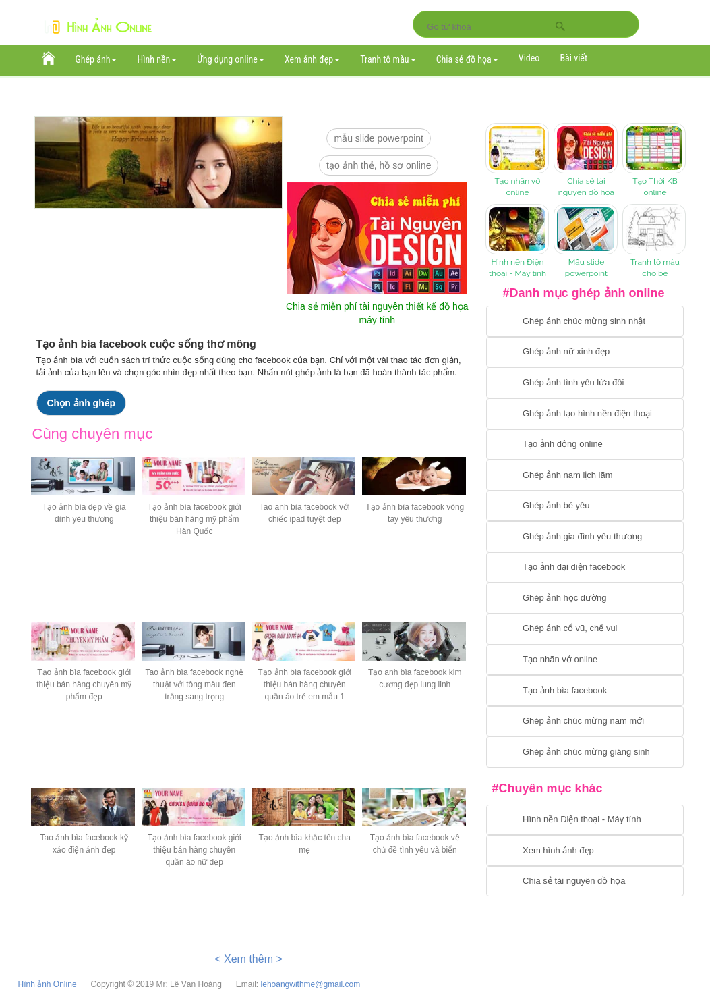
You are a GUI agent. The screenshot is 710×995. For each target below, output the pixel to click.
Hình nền (157, 59)
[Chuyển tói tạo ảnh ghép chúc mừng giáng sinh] (585, 752)
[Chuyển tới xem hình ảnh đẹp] (585, 850)
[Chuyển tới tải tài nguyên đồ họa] (585, 881)
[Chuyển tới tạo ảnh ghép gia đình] (585, 536)
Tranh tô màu (388, 59)
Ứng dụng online (230, 59)
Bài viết (573, 58)
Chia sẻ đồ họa (467, 59)
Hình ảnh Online (47, 984)
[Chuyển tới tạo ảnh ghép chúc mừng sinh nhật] (585, 321)
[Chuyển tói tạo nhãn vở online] (585, 660)
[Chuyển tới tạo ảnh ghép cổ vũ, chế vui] (585, 629)
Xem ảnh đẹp (312, 59)
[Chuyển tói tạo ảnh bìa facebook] (585, 690)
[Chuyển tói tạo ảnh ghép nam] (585, 475)
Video (529, 58)
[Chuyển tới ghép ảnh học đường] (585, 598)
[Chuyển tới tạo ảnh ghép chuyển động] (585, 444)
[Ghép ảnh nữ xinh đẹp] (585, 352)
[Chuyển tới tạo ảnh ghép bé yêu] (585, 506)
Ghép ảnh (96, 59)
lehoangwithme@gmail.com (311, 984)
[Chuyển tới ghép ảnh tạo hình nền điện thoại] (585, 413)
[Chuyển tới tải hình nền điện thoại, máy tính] (585, 820)
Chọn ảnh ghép (81, 403)
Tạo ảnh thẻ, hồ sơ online (378, 165)
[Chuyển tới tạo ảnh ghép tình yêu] (585, 382)
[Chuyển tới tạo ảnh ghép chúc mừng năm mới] (585, 721)
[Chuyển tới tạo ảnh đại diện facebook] (585, 567)
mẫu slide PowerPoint (378, 138)
